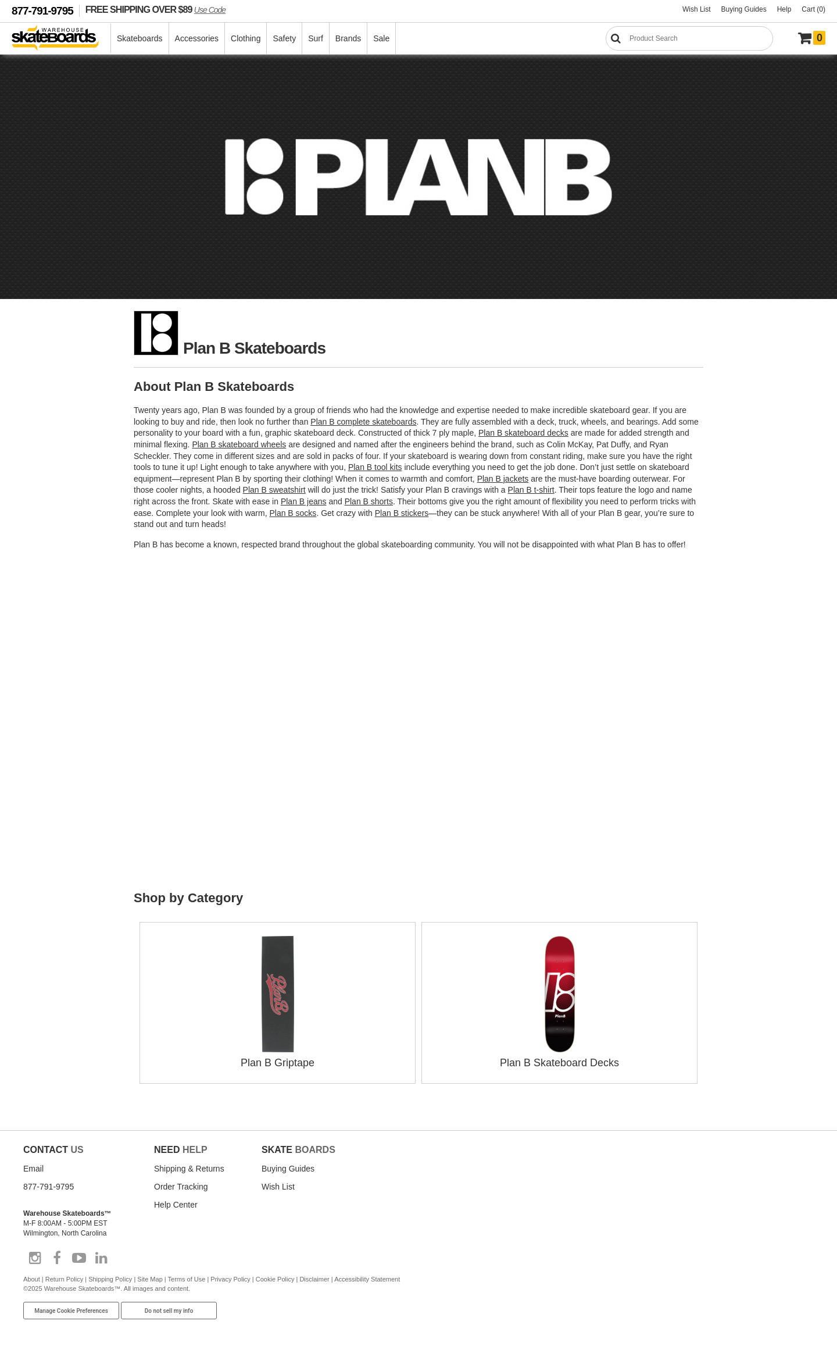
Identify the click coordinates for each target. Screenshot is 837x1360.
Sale (381, 38)
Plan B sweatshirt (274, 489)
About (31, 1279)
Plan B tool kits (375, 467)
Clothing (245, 38)
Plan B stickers (402, 513)
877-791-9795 (42, 11)
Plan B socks (292, 513)
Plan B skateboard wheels (239, 444)
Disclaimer (314, 1279)
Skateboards (140, 38)
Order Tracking (181, 1186)
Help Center (176, 1204)
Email (33, 1168)
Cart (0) (813, 9)
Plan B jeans (304, 501)
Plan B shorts (369, 501)
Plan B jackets (503, 478)
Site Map (149, 1279)
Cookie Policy (275, 1279)
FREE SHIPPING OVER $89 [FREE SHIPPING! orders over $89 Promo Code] (155, 9)
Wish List (696, 9)
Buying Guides (744, 9)
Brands (348, 38)
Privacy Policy (230, 1279)
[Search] (689, 38)
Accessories (197, 38)
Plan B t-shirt (531, 489)
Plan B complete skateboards (363, 421)
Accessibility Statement (367, 1279)
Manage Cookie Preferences (71, 1311)
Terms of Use (187, 1279)
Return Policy (64, 1279)
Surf (315, 38)
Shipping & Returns (189, 1168)
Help (784, 9)
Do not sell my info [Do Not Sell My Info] (169, 1311)
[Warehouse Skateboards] (61, 39)
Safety (284, 38)
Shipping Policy (110, 1279)
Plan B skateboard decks (523, 432)
